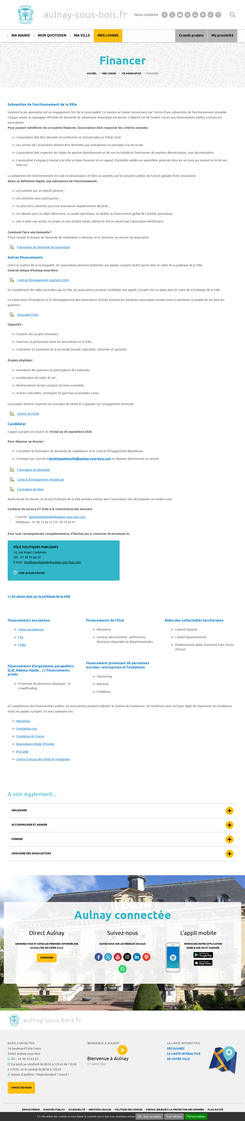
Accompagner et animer (29, 825)
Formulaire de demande (33, 470)
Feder (22, 645)
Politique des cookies (128, 1109)
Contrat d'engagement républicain (40, 480)
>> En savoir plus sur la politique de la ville (39, 597)
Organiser (19, 810)
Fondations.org (26, 729)
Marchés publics (54, 1109)
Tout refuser (174, 1116)
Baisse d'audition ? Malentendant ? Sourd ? (40, 1075)
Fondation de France (30, 736)
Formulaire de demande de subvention (43, 247)
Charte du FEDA (28, 414)
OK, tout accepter (149, 1116)
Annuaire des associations (31, 853)
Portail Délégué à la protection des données (175, 1109)
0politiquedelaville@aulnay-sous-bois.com (80, 459)
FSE (20, 637)
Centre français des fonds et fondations (43, 759)
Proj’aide (22, 752)
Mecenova (23, 721)
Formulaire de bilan (30, 489)
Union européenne (31, 630)
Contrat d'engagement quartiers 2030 (43, 280)
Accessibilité (76, 1109)
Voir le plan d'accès (32, 573)
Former (17, 839)
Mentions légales (100, 1109)
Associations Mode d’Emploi (35, 744)
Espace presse (31, 1109)
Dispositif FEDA (27, 315)
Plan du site (215, 1109)
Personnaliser (196, 1116)
